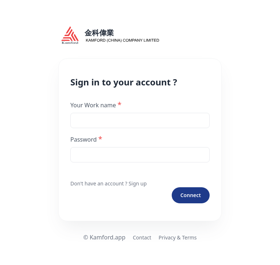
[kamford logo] (140, 35)
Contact (142, 237)
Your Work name (95, 105)
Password (86, 139)
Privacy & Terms (178, 237)
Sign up (138, 183)
